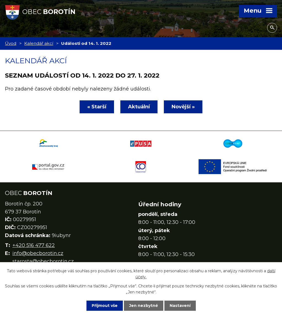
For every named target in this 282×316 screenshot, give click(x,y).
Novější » (183, 107)
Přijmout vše (105, 305)
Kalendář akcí (38, 43)
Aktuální (139, 107)
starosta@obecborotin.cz (43, 261)
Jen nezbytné (143, 305)
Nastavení (180, 305)
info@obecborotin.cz (37, 253)
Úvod (10, 43)
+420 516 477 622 (33, 245)
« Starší (96, 107)
